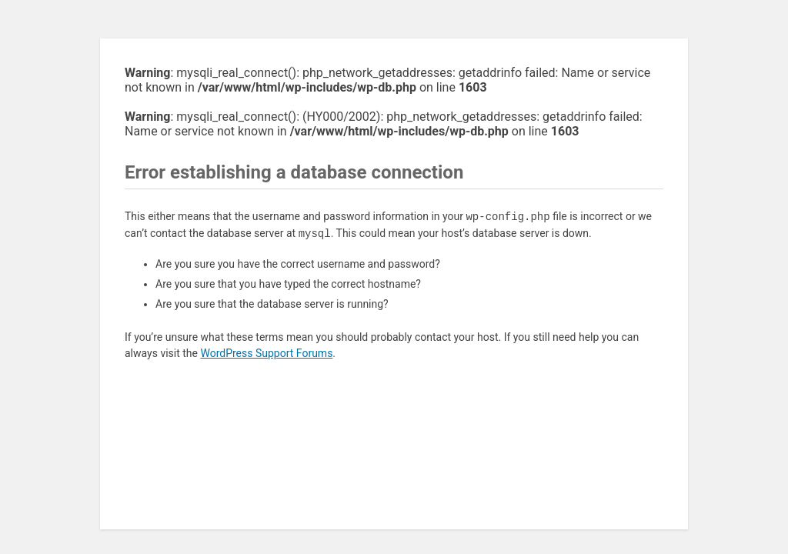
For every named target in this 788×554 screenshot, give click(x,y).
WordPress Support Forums (266, 353)
